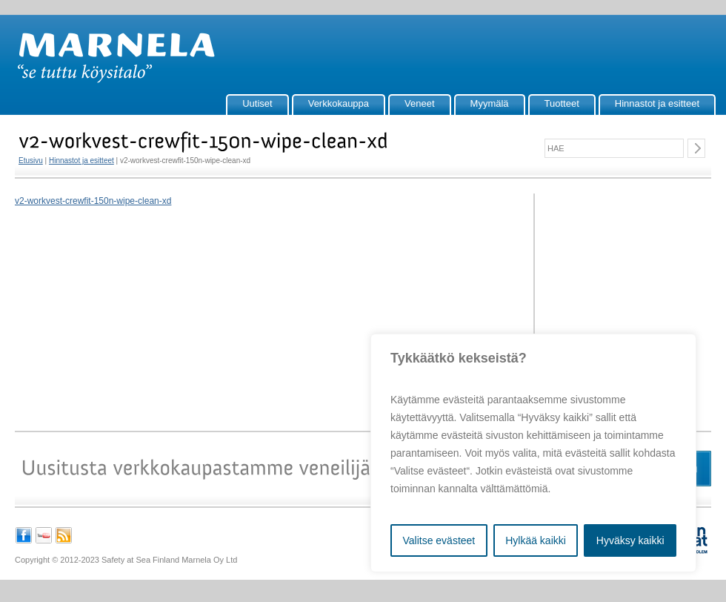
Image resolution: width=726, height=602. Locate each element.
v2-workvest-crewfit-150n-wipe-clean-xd (93, 201)
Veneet (419, 103)
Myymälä (489, 103)
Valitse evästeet (438, 540)
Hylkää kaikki (535, 540)
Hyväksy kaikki (630, 540)
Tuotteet (561, 103)
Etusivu (31, 160)
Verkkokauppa (338, 103)
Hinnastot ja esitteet (657, 103)
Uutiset (257, 103)
